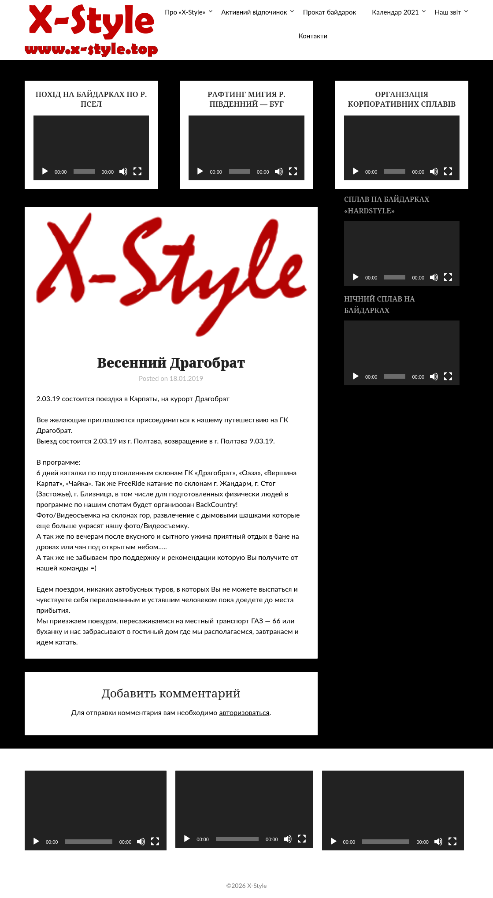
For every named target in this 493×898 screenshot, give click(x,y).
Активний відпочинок (254, 12)
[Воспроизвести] (45, 171)
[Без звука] (123, 171)
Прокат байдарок (329, 12)
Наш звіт (448, 12)
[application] (91, 148)
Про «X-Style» (185, 12)
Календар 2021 (395, 12)
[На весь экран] (137, 171)
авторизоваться (244, 712)
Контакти (313, 36)
